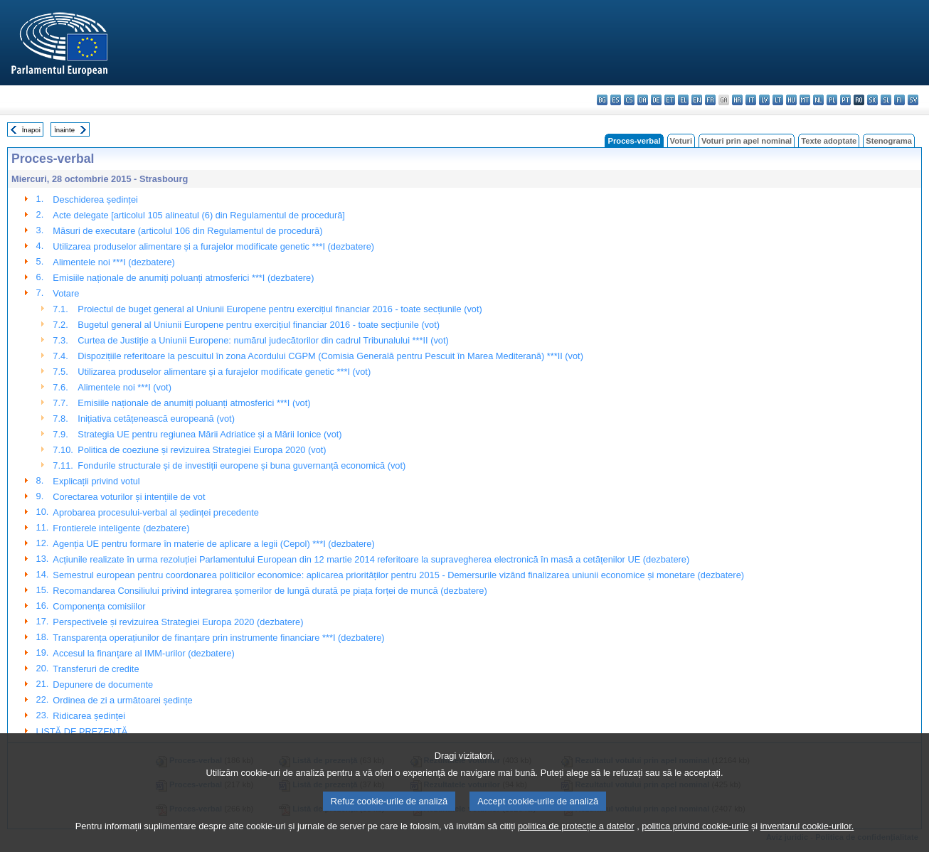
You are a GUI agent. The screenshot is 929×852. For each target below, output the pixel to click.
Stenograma (889, 141)
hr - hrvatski (737, 100)
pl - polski (832, 100)
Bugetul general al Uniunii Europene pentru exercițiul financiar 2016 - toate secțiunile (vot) (259, 324)
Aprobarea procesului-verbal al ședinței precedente (156, 512)
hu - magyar (791, 100)
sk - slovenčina (872, 100)
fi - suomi (899, 100)
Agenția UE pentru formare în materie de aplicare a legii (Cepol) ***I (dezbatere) (213, 543)
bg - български (602, 100)
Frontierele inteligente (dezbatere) (121, 528)
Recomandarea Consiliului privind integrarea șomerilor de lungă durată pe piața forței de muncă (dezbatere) (270, 590)
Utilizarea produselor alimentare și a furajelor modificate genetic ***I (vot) (224, 371)
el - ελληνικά (683, 100)
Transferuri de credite (96, 669)
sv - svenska (913, 100)
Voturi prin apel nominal (746, 141)
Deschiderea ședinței (95, 199)
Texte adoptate (828, 141)
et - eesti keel (669, 100)
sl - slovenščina (886, 100)
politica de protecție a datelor (576, 843)
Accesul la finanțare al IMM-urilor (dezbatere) (143, 653)
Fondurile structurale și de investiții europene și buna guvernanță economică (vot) (241, 465)
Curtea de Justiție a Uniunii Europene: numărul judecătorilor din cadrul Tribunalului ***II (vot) (263, 340)
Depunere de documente (103, 684)
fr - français (710, 100)
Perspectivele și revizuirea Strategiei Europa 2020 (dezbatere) (178, 622)
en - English (696, 100)
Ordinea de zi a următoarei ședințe (122, 700)
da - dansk (642, 100)
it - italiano (750, 100)
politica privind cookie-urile (695, 843)
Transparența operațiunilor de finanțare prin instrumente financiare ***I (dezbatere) (218, 637)
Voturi (681, 141)
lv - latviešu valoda (764, 100)
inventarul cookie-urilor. (807, 843)
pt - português (845, 100)
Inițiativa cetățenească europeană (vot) (156, 418)
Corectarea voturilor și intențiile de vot (129, 496)
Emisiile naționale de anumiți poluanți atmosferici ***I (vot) (194, 403)
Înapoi (31, 130)
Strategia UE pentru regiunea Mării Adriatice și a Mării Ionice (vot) (209, 434)
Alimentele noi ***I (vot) (124, 387)
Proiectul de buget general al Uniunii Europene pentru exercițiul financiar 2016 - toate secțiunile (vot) (280, 309)
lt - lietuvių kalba (778, 100)
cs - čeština (629, 100)
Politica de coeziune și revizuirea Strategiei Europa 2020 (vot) (202, 449)
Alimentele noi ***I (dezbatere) (113, 262)
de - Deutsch (656, 100)
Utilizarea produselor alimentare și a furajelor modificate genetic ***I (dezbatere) (213, 246)
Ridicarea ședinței (89, 715)
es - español (615, 100)
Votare (66, 293)
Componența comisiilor (99, 606)
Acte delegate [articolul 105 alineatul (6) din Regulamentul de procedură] (198, 215)
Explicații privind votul (96, 481)
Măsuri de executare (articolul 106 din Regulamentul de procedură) (187, 230)
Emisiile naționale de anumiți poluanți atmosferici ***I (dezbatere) (183, 277)
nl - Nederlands (818, 100)
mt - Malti (805, 100)
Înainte (64, 130)
